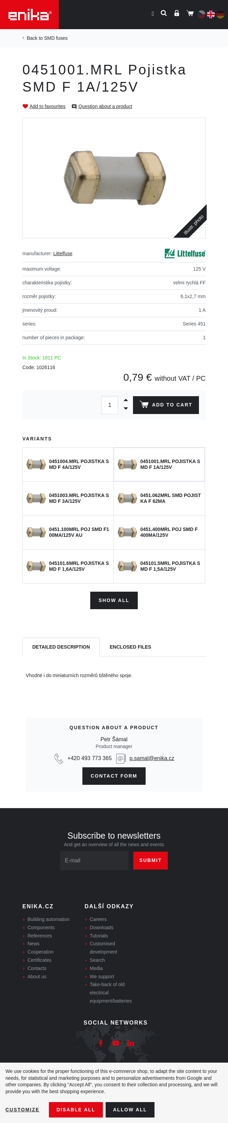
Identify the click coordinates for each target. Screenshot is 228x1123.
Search (97, 960)
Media (96, 968)
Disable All (76, 1109)
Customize (22, 1109)
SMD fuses (55, 38)
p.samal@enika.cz (152, 758)
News (34, 943)
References (40, 935)
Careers (98, 919)
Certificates (40, 960)
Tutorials (99, 935)
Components (41, 927)
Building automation (49, 919)
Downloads (101, 927)
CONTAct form (114, 775)
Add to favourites (48, 106)
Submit (150, 860)
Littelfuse (62, 253)
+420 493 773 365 (89, 758)
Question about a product (105, 106)
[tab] (61, 647)
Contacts (37, 968)
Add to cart (165, 406)
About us (37, 976)
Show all (113, 600)
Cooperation (41, 952)
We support (102, 976)
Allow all (130, 1109)
